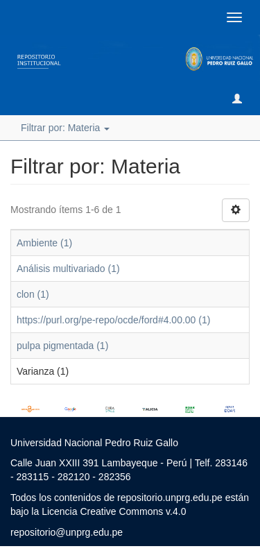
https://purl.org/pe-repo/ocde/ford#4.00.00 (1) (113, 319)
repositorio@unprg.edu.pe (66, 532)
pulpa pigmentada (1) (62, 345)
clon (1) (33, 294)
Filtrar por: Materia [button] (65, 127)
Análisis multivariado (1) (68, 268)
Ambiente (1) (44, 242)
